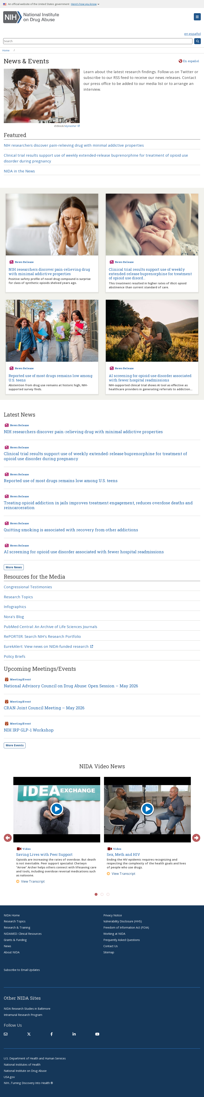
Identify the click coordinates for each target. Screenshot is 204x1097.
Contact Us (110, 946)
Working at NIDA (114, 934)
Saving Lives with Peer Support (44, 854)
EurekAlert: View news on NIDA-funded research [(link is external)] (48, 646)
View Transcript (30, 881)
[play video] (57, 809)
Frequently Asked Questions (121, 940)
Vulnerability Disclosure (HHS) (122, 921)
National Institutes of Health (22, 1064)
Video (26, 848)
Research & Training (17, 927)
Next (194, 836)
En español (191, 61)
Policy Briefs (14, 656)
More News (14, 567)
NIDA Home (12, 915)
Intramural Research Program (23, 1015)
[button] (197, 16)
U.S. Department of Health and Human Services (35, 1058)
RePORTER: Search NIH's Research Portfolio (42, 636)
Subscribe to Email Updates (22, 970)
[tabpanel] (56, 832)
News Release (24, 262)
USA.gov (9, 1077)
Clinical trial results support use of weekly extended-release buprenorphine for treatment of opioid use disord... (150, 273)
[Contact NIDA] (5, 1034)
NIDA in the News (19, 170)
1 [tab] (96, 894)
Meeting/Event (20, 679)
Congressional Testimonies (28, 586)
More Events (15, 745)
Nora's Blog (14, 616)
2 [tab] (102, 894)
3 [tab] (108, 894)
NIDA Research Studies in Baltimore (27, 1008)
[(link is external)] (29, 1034)
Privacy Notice (112, 915)
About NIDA (12, 952)
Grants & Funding (15, 940)
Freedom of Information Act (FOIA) (126, 927)
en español (192, 34)
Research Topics (18, 596)
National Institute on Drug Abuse (25, 1071)
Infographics (15, 606)
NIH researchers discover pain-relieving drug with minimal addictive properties (74, 145)
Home (6, 50)
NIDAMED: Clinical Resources (23, 934)
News (7, 946)
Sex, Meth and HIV (123, 854)
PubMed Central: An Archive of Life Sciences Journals (50, 626)
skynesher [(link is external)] (72, 126)
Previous (6, 836)
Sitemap (108, 952)
